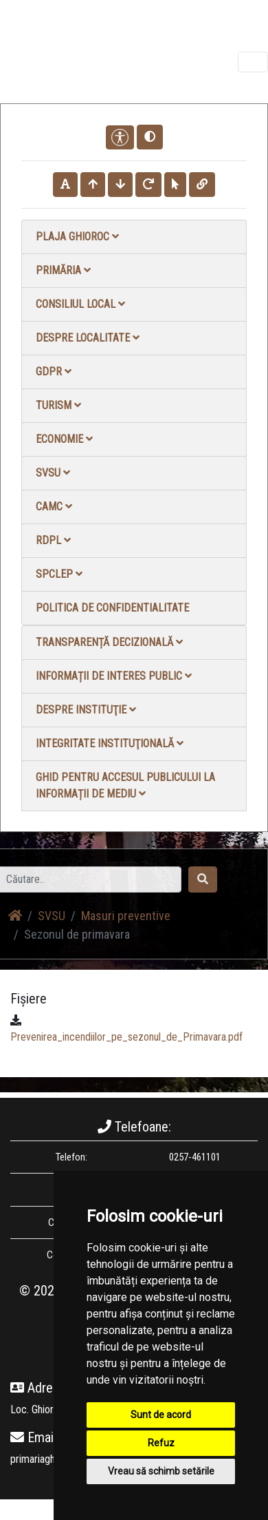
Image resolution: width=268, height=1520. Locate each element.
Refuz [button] (161, 1442)
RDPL (53, 540)
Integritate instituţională (109, 743)
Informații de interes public (114, 676)
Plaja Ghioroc (77, 236)
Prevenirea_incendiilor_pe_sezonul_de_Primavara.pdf (126, 1036)
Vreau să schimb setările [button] (161, 1471)
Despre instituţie (86, 709)
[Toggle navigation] (253, 62)
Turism (58, 405)
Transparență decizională (109, 642)
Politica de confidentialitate (112, 607)
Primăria (63, 270)
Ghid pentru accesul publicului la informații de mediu (125, 785)
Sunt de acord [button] (161, 1414)
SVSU (53, 472)
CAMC (54, 506)
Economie (64, 439)
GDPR (53, 371)
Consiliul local (80, 304)
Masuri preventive (125, 915)
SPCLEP (59, 574)
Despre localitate (87, 337)
